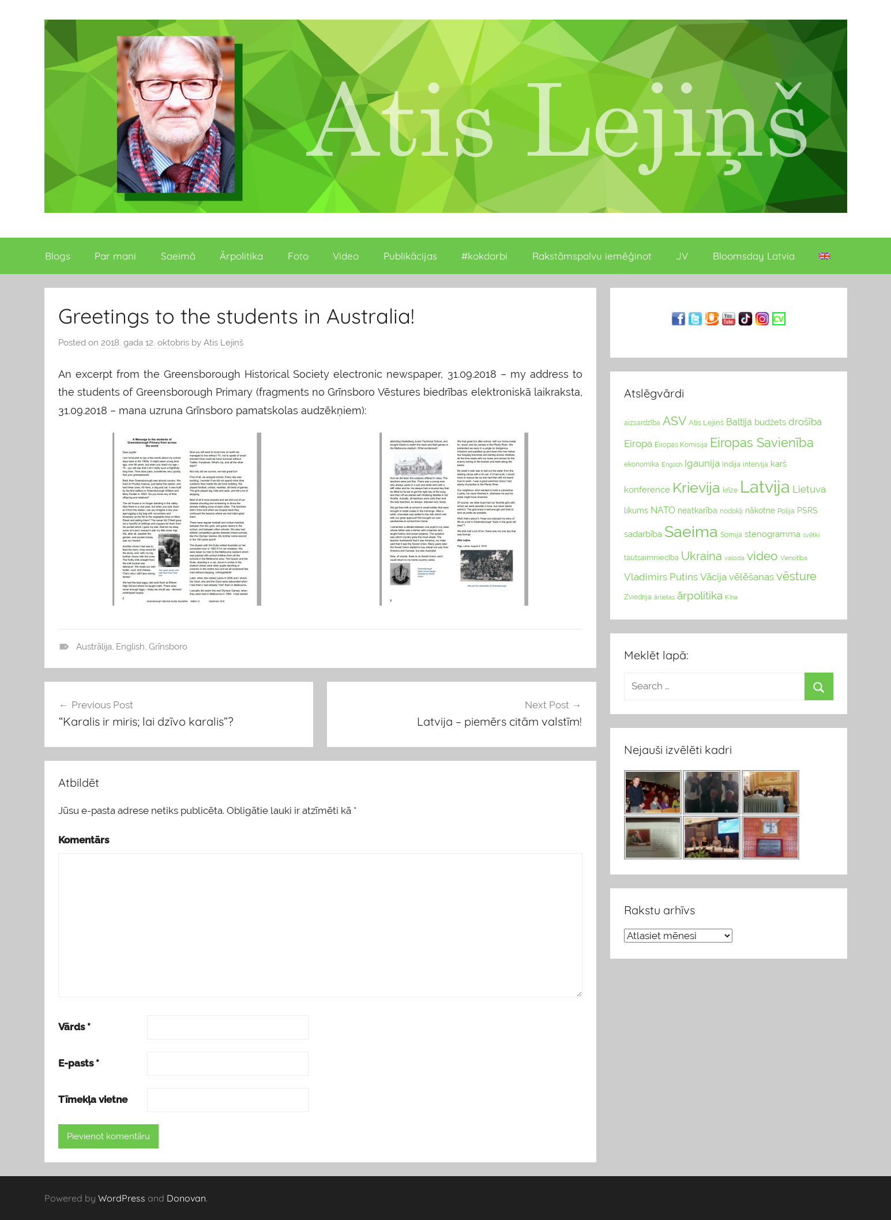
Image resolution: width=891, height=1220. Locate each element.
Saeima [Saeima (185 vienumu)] (691, 531)
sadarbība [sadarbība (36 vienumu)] (643, 534)
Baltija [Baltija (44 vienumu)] (739, 421)
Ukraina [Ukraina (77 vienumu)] (701, 556)
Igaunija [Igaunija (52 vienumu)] (702, 463)
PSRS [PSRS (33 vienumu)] (807, 510)
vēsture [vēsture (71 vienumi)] (796, 576)
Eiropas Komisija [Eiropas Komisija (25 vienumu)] (681, 445)
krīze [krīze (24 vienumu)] (730, 490)
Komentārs (83, 840)
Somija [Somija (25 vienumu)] (731, 535)
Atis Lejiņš (223, 342)
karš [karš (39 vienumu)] (778, 464)
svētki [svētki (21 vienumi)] (811, 535)
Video (346, 256)
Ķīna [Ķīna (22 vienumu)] (731, 597)
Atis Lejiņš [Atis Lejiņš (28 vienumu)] (706, 422)
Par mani (115, 256)
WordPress (121, 1198)
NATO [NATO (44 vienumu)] (663, 510)
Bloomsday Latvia (754, 256)
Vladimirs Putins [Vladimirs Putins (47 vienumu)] (661, 577)
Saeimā (178, 256)
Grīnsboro (168, 646)
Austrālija (94, 646)
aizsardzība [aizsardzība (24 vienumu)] (642, 423)
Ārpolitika (241, 256)
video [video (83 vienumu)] (762, 556)
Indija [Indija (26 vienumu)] (731, 464)
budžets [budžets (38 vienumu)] (770, 422)
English (130, 646)
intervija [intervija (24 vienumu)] (755, 464)
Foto (298, 256)
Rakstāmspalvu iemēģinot (592, 256)
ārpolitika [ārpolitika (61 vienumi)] (700, 596)
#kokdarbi (484, 256)
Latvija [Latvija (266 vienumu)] (765, 486)
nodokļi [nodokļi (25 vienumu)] (731, 511)
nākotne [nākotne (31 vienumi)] (760, 510)
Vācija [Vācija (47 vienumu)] (713, 577)
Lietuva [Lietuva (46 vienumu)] (809, 489)
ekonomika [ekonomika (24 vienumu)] (641, 464)
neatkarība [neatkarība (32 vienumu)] (697, 510)
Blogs (57, 256)
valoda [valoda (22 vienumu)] (734, 558)
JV (682, 256)
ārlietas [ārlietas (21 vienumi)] (664, 597)
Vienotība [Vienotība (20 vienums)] (793, 557)
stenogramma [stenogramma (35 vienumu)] (772, 534)
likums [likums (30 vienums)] (636, 510)
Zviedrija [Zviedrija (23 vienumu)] (638, 597)
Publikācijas (410, 256)
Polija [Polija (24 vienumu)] (786, 511)
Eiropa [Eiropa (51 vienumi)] (638, 443)
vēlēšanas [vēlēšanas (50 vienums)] (751, 577)
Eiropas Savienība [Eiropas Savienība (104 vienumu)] (762, 442)
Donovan (186, 1198)
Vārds (74, 1027)
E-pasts (78, 1063)
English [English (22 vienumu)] (671, 464)
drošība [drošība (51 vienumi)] (805, 421)
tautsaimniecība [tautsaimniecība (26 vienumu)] (651, 557)
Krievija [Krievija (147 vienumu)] (696, 487)
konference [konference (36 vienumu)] (647, 489)
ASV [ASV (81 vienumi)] (674, 421)
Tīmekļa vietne (92, 1099)
